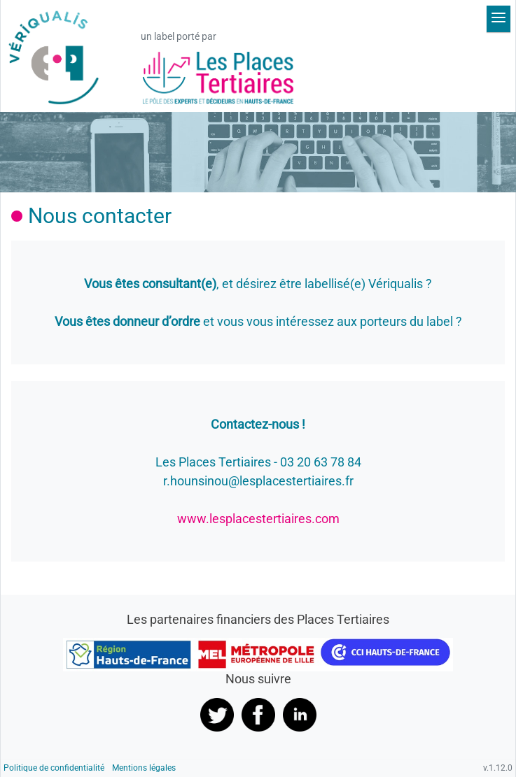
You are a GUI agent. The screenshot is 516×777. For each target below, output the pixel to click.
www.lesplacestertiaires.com (258, 518)
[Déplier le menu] (498, 19)
